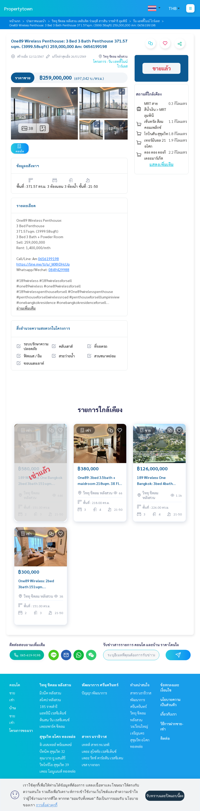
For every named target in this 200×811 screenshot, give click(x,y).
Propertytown (18, 8)
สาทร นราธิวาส (94, 736)
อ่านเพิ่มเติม (26, 308)
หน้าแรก (14, 21)
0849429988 (58, 269)
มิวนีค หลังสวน (50, 692)
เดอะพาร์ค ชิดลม (52, 726)
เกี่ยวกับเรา (168, 714)
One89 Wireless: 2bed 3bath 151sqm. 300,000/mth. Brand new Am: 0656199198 (38, 584)
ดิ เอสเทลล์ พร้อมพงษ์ (56, 744)
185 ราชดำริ (48, 706)
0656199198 (48, 258)
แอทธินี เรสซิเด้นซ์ (53, 713)
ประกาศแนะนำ (36, 21)
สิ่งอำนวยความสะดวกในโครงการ (43, 328)
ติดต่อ (165, 738)
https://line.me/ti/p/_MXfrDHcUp (43, 264)
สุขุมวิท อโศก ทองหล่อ (58, 736)
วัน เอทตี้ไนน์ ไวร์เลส (146, 21)
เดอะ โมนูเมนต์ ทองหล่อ (58, 771)
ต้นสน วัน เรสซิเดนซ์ (55, 719)
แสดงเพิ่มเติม (161, 164)
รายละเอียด (26, 205)
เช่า (11, 699)
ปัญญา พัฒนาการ (94, 692)
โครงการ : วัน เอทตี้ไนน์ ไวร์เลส (110, 63)
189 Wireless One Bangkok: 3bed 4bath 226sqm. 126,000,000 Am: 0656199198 (158, 480)
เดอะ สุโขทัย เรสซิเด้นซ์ (99, 751)
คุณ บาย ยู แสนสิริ (52, 757)
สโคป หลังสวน (50, 699)
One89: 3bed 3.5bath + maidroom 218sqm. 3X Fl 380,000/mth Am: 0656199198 (98, 480)
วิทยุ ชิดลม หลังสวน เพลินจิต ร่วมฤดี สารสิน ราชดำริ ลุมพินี (89, 21)
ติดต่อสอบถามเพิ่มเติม (27, 644)
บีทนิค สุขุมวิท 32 (52, 751)
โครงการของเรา (21, 730)
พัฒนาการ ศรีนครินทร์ (100, 684)
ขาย (12, 692)
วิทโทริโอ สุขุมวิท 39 (54, 764)
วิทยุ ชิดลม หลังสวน (55, 684)
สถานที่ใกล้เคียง (149, 94)
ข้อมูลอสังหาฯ (27, 165)
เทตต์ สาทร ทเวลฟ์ (95, 744)
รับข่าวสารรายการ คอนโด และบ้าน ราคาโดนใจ (141, 644)
